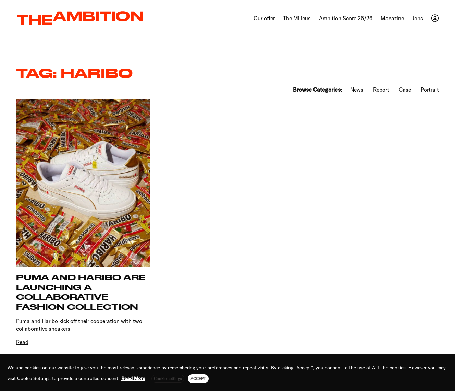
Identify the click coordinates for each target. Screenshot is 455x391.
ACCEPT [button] (198, 378)
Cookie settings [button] (168, 378)
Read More (133, 378)
